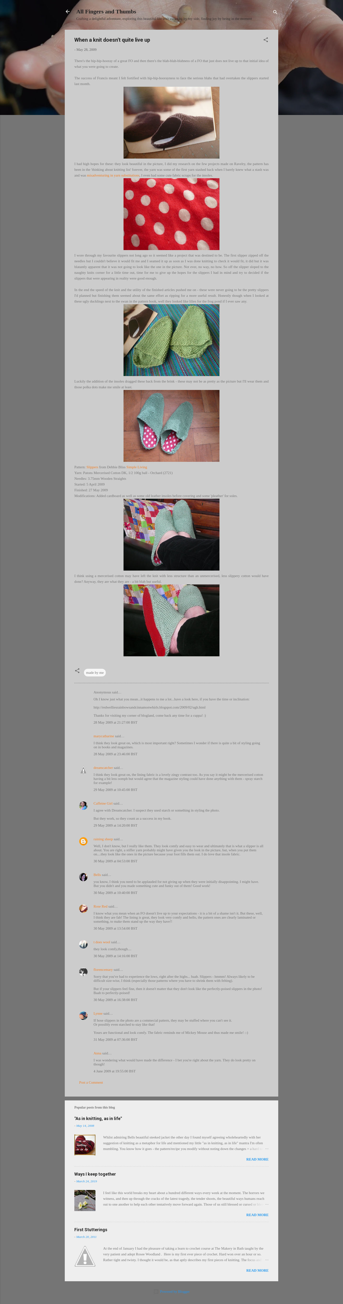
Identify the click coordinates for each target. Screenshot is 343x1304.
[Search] (275, 13)
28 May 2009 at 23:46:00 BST (115, 754)
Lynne (98, 1013)
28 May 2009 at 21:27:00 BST (115, 722)
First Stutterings (90, 1229)
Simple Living (136, 467)
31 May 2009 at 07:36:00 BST (115, 1039)
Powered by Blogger (171, 1291)
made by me (95, 673)
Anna (97, 1053)
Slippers (92, 467)
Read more (257, 1159)
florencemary (103, 970)
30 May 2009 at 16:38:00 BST (115, 1000)
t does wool (102, 942)
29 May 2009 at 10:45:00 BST (115, 790)
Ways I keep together (95, 1174)
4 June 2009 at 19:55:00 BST (115, 1071)
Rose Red (100, 906)
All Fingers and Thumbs (106, 11)
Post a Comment (91, 1082)
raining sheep (103, 839)
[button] (266, 40)
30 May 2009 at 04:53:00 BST (115, 861)
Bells (97, 875)
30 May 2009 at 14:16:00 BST (115, 956)
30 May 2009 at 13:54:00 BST (115, 928)
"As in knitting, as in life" (98, 1118)
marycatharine (104, 736)
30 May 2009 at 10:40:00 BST (115, 893)
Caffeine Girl (103, 803)
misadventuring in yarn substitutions (113, 175)
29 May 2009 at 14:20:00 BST (115, 825)
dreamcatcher (103, 768)
